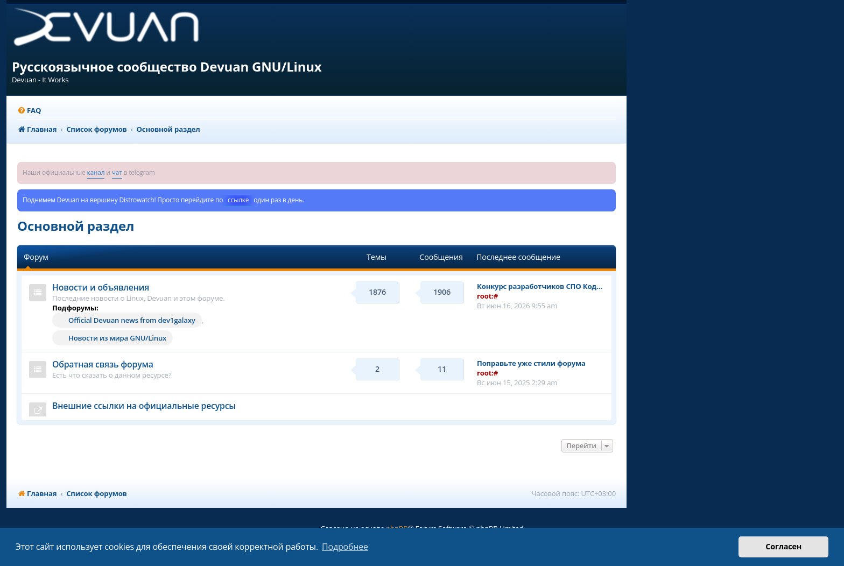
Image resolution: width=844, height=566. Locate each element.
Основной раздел (75, 226)
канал (95, 172)
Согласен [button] (783, 546)
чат (117, 172)
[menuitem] (29, 110)
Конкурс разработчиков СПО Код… (539, 286)
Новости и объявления (100, 287)
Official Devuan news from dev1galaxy (131, 320)
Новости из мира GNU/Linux (117, 338)
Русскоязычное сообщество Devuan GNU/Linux (167, 66)
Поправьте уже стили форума (531, 363)
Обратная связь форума (102, 364)
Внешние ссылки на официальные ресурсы (144, 406)
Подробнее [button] (345, 547)
